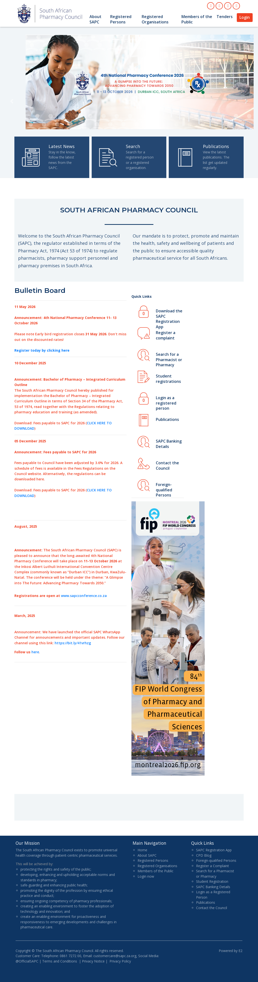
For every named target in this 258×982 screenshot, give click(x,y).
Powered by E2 (230, 950)
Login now (146, 876)
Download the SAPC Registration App (169, 314)
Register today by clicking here (41, 350)
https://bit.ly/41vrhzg (73, 643)
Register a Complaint (212, 865)
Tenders (225, 16)
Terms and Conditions (59, 961)
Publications (167, 419)
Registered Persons (120, 19)
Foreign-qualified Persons (164, 488)
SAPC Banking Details (169, 443)
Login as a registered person (166, 401)
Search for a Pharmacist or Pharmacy (169, 358)
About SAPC (95, 19)
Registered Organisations (155, 19)
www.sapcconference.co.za (84, 595)
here (35, 652)
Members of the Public (196, 19)
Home (142, 850)
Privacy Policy (120, 961)
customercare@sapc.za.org (114, 955)
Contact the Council (167, 465)
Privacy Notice (93, 961)
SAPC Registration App (214, 850)
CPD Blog (203, 855)
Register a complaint (165, 335)
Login (244, 17)
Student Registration (212, 881)
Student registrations (168, 378)
